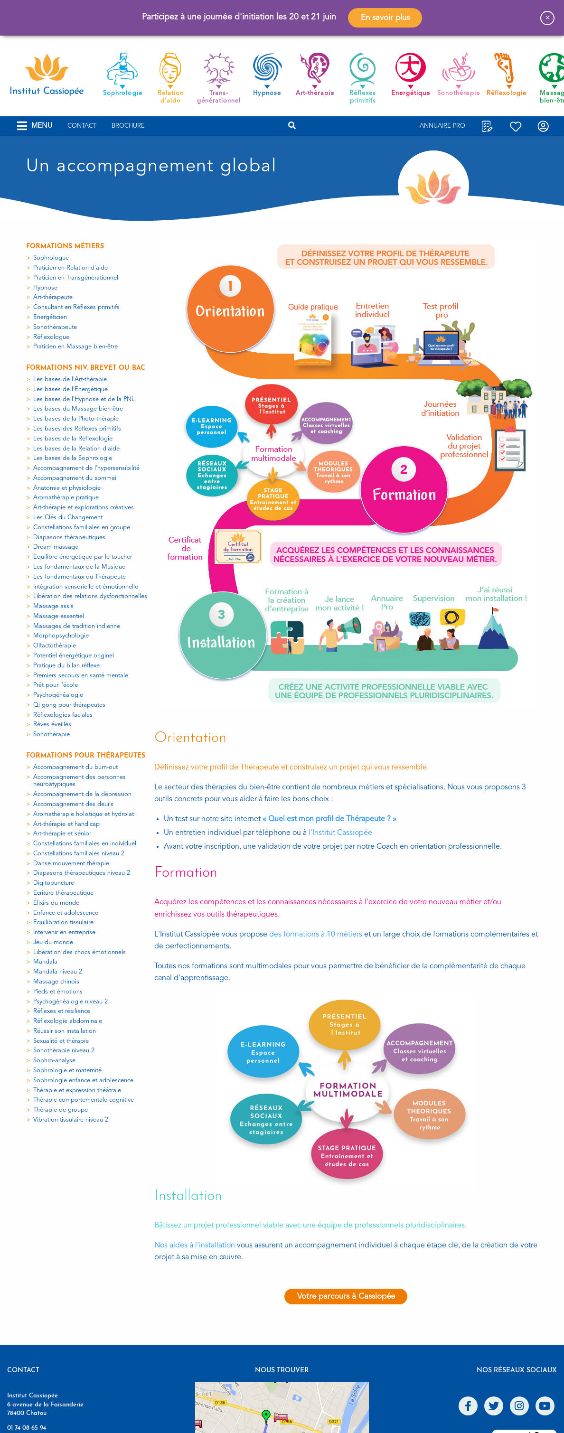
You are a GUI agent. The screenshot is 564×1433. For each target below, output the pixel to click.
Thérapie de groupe (60, 1110)
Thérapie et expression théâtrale (77, 1090)
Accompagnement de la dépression (82, 794)
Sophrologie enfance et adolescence (83, 1080)
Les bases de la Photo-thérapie (76, 419)
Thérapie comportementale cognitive (83, 1100)
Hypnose (45, 288)
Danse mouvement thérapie (71, 864)
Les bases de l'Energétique (70, 389)
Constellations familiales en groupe (81, 527)
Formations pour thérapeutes (85, 755)
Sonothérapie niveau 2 (63, 1051)
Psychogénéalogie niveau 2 (70, 1002)
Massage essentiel (58, 616)
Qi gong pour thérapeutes (69, 705)
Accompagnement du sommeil (75, 478)
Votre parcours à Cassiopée (346, 1297)
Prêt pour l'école (55, 685)
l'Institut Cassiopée (340, 833)
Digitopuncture (53, 883)
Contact (81, 126)
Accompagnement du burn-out (75, 767)
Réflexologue (51, 337)
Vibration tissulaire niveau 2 (70, 1120)
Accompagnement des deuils (73, 804)
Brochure (128, 126)
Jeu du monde (53, 942)
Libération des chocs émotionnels (79, 952)
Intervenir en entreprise (64, 932)
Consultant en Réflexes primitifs (76, 307)
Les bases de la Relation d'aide (76, 449)
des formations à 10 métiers (315, 934)
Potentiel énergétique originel (73, 656)
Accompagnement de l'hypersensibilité (86, 468)
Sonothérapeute (55, 327)
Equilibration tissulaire (63, 922)
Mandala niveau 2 (57, 972)
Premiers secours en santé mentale (80, 676)
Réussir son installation (64, 1031)
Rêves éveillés (52, 724)
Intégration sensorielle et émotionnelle (85, 587)
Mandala (45, 962)
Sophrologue (51, 258)
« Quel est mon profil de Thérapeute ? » (329, 819)
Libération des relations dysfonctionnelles (90, 596)
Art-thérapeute (53, 297)
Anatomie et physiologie (67, 488)
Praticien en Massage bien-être (75, 347)
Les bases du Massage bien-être (78, 409)
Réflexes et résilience (61, 1011)
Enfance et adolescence (65, 913)
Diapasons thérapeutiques (69, 537)
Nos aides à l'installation (194, 1245)
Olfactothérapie (54, 646)
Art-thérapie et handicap (66, 824)
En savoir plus (385, 18)
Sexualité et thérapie (61, 1041)
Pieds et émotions (58, 992)
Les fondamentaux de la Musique (79, 567)
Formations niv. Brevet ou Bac (85, 368)
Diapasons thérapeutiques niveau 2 (81, 873)
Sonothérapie (51, 734)
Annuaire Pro (442, 126)
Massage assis (53, 606)
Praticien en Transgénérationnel (75, 278)
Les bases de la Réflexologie (73, 439)
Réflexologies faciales (63, 715)
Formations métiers (65, 246)
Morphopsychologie (61, 636)
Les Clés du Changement (68, 518)
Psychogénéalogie (58, 695)
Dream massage (55, 547)
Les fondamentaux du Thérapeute (79, 577)
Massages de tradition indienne (76, 626)
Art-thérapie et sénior (62, 834)
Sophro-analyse (54, 1061)
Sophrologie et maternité (67, 1071)
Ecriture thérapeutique (63, 893)
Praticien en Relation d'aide (70, 268)
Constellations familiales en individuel (84, 844)
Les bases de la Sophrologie (72, 458)
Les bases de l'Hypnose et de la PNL (84, 399)
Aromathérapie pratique (66, 498)
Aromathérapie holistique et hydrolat (83, 814)
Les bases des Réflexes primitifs (77, 429)
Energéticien (50, 317)
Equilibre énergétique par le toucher (82, 557)
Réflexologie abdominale (67, 1021)
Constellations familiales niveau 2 (78, 854)
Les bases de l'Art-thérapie (70, 379)
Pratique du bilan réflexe (66, 666)
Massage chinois (56, 982)
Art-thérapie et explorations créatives (83, 508)
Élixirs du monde (56, 903)
